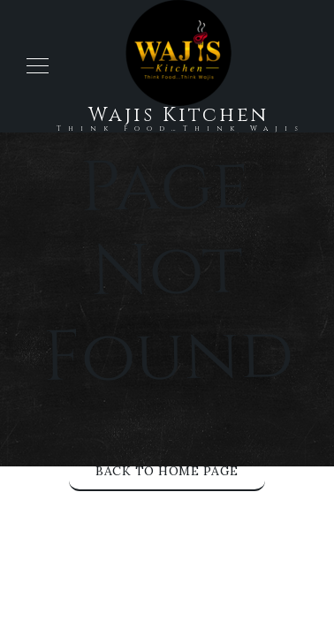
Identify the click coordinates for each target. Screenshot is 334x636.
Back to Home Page (167, 471)
